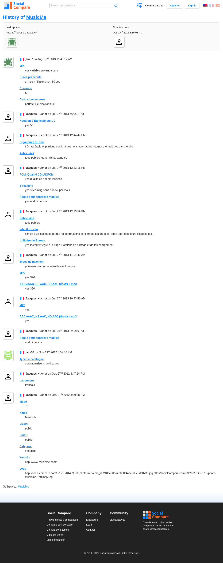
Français (211, 5)
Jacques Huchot (36, 113)
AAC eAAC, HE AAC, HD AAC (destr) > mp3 (48, 284)
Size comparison (56, 539)
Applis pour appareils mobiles (39, 196)
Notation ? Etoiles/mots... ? (37, 120)
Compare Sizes (154, 5)
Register (175, 5)
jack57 (30, 352)
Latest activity (117, 519)
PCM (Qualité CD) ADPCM (36, 174)
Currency (26, 88)
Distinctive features (32, 99)
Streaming (26, 185)
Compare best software (60, 524)
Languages (27, 380)
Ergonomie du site (32, 142)
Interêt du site (29, 229)
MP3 (22, 65)
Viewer (24, 424)
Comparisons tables (58, 529)
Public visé (27, 153)
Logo (23, 468)
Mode (23, 401)
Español (218, 5)
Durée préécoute (30, 77)
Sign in (192, 5)
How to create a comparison (62, 519)
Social (159, 515)
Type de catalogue (32, 359)
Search (116, 5)
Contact (90, 529)
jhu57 (29, 59)
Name (23, 412)
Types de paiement (32, 261)
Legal (89, 524)
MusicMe (36, 17)
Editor (24, 435)
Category (26, 446)
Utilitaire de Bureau (32, 240)
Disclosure (92, 519)
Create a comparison (139, 6)
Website (25, 457)
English (205, 5)
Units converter (55, 534)
